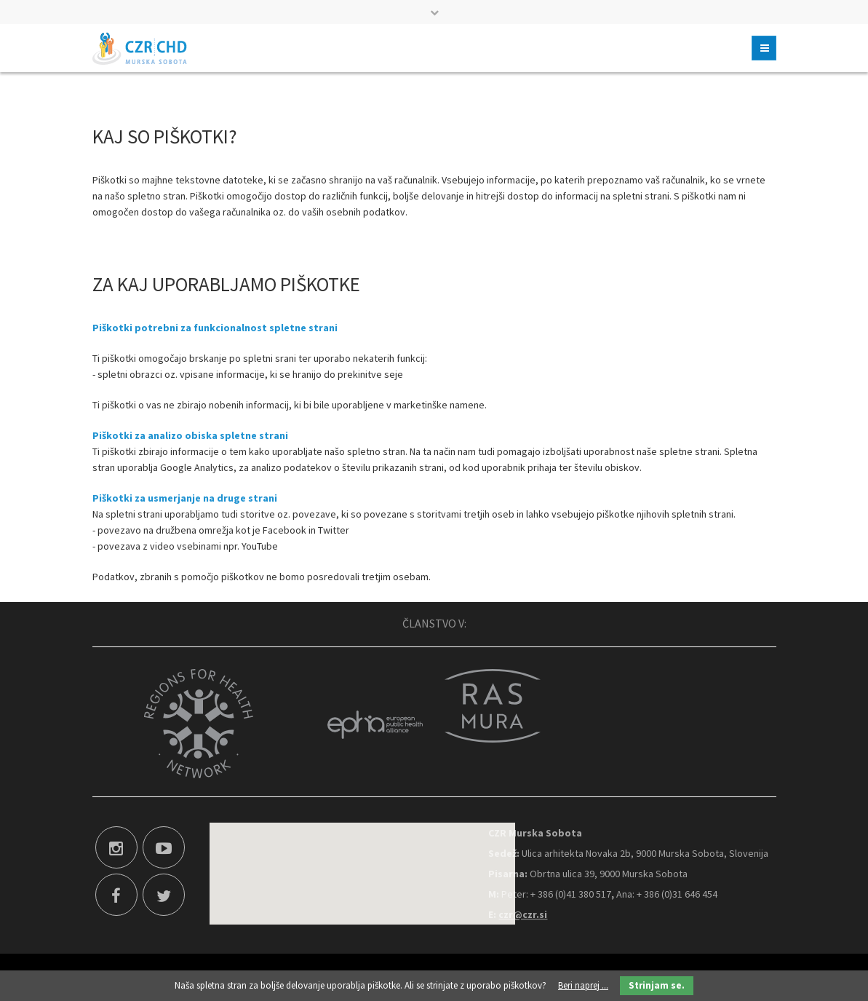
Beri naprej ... (583, 985)
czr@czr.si (522, 914)
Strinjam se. (657, 985)
